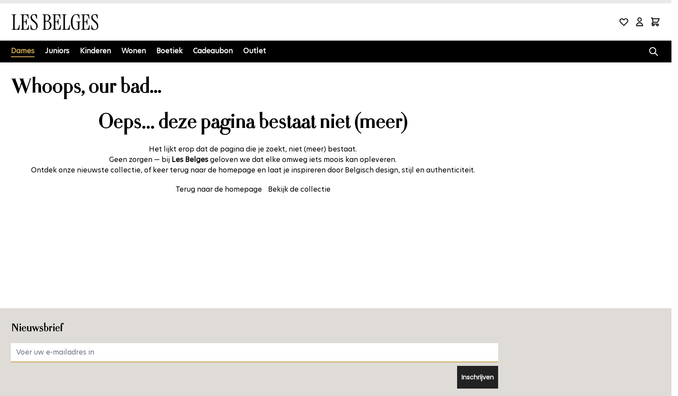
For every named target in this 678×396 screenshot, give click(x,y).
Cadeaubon (213, 51)
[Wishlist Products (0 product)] (624, 22)
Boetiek (169, 51)
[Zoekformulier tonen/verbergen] (654, 52)
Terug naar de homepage (219, 189)
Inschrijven (477, 377)
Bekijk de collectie (299, 189)
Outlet (254, 51)
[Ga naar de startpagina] (54, 22)
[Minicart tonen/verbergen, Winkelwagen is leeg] (655, 22)
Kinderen (95, 51)
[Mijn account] (640, 22)
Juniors (57, 51)
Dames (22, 51)
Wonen (133, 51)
